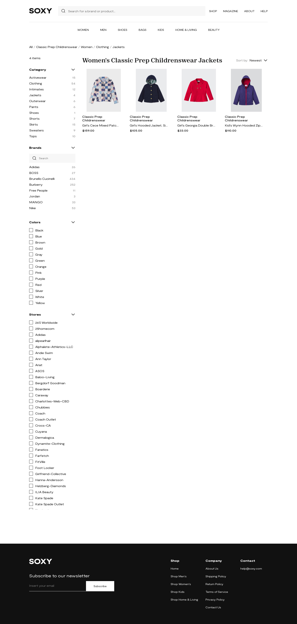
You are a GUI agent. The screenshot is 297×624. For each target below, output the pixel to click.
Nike (32, 208)
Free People (38, 190)
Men (103, 29)
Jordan (34, 196)
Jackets (35, 95)
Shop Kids (177, 591)
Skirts (33, 124)
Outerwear (37, 101)
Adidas (34, 167)
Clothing (102, 47)
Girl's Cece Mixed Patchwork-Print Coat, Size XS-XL (101, 125)
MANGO (36, 202)
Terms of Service (217, 591)
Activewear (37, 77)
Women (83, 29)
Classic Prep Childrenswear (56, 47)
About (249, 11)
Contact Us (213, 607)
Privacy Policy (215, 599)
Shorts (34, 118)
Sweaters (36, 130)
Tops (33, 136)
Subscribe (100, 586)
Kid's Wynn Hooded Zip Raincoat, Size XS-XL (244, 125)
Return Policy (214, 584)
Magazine (230, 11)
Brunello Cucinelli (42, 178)
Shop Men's (179, 576)
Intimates (36, 89)
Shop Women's (181, 584)
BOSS (33, 173)
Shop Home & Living (184, 599)
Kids (161, 29)
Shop (213, 11)
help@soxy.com (251, 568)
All (31, 47)
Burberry (36, 184)
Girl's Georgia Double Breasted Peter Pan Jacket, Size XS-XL (196, 125)
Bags (142, 29)
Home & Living (186, 29)
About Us (212, 568)
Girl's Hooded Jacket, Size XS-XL (149, 125)
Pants (33, 107)
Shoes (122, 29)
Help (264, 11)
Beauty (214, 29)
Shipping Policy (216, 576)
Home (175, 568)
